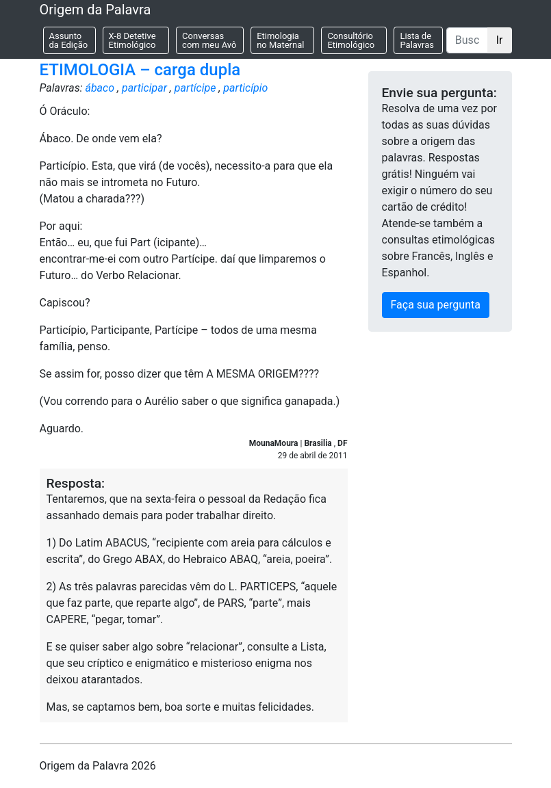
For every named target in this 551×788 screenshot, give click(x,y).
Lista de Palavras (417, 40)
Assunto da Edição (68, 40)
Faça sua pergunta (435, 304)
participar (144, 87)
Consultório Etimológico (350, 40)
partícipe (195, 87)
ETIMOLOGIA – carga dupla (140, 69)
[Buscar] (467, 40)
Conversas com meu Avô (209, 40)
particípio (245, 87)
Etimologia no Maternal (280, 40)
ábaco (99, 87)
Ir (499, 40)
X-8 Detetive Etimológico (132, 40)
